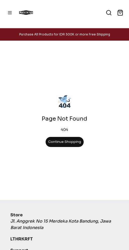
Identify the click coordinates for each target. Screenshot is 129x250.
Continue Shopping (64, 142)
